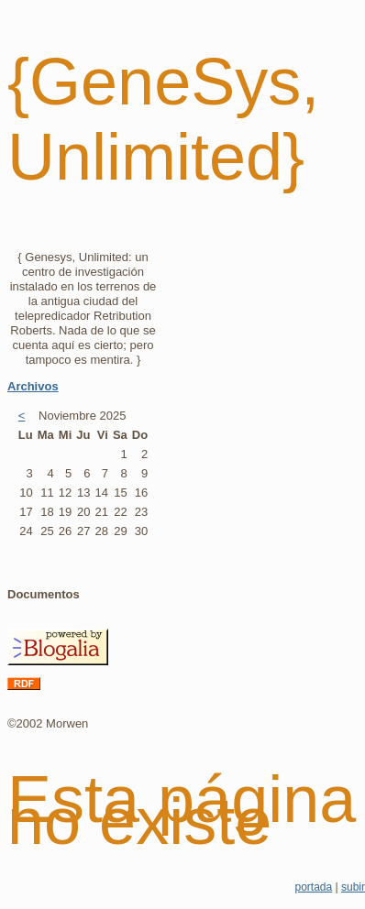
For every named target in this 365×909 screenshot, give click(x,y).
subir (353, 887)
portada (313, 887)
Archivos (33, 386)
